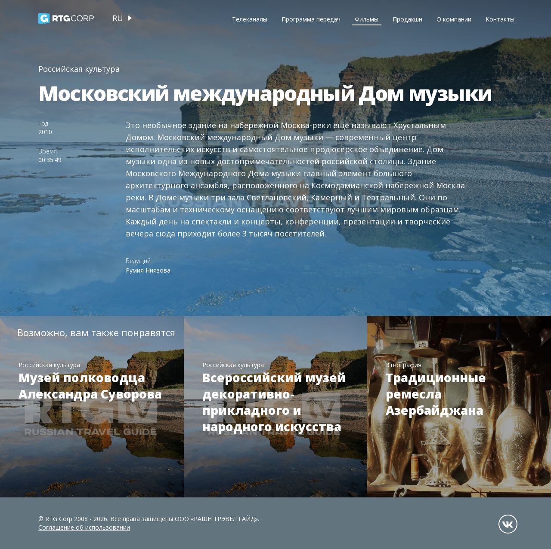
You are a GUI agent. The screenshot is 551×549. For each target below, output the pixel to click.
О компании (453, 19)
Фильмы (366, 19)
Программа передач (311, 19)
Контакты (500, 19)
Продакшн (407, 19)
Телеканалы (249, 19)
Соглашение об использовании (84, 527)
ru (117, 18)
